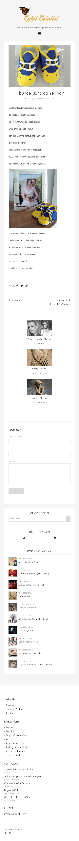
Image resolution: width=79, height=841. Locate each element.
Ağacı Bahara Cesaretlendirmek (33, 619)
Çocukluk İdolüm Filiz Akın (17, 783)
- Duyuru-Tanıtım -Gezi (15, 735)
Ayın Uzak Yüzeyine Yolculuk (31, 585)
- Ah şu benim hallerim (15, 743)
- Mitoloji (8, 739)
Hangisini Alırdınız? (27, 607)
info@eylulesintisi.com (15, 814)
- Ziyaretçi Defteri (13, 709)
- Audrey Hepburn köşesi (17, 747)
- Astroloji (9, 731)
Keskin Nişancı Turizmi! (28, 642)
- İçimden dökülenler (14, 751)
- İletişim (8, 713)
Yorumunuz (13, 461)
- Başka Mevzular (13, 755)
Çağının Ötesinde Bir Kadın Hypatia (35, 664)
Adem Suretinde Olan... (29, 562)
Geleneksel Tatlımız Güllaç (30, 653)
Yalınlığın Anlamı (25, 596)
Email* (11, 449)
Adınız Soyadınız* (15, 437)
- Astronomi (10, 727)
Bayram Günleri (12, 790)
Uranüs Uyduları (25, 630)
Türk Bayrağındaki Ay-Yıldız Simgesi (34, 573)
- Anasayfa (10, 705)
